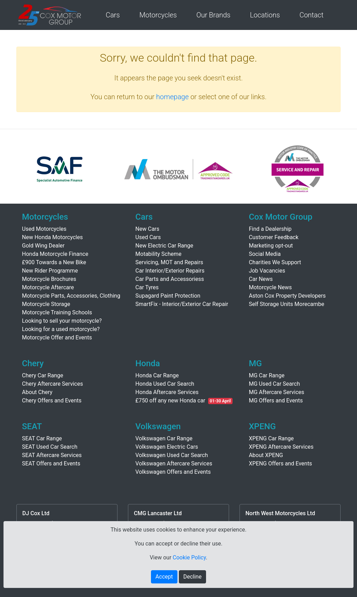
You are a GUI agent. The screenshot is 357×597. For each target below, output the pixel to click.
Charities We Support (275, 262)
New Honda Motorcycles (52, 237)
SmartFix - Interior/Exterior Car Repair (181, 304)
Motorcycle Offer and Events (57, 337)
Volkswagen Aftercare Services (173, 463)
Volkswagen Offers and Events (173, 472)
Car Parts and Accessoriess (169, 279)
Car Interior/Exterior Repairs (169, 270)
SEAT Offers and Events (51, 463)
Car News (261, 279)
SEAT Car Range (42, 438)
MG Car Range (266, 375)
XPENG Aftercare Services (281, 446)
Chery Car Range (42, 375)
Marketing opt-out (271, 245)
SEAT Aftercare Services (52, 455)
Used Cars (148, 237)
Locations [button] (265, 15)
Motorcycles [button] (158, 15)
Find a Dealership (270, 229)
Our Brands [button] (213, 15)
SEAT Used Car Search (49, 446)
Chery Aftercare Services (52, 383)
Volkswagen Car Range (163, 438)
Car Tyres (147, 287)
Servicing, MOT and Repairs (169, 262)
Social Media (265, 254)
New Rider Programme (50, 270)
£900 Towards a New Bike (54, 262)
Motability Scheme (158, 254)
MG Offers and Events (276, 400)
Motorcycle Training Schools (57, 312)
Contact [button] (311, 15)
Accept (164, 576)
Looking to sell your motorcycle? (62, 320)
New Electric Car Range (164, 245)
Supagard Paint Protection (167, 295)
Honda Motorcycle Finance (55, 254)
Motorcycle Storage (46, 304)
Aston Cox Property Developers (287, 295)
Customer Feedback (273, 237)
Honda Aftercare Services (166, 392)
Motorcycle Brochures (49, 279)
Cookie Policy (189, 557)
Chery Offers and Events (52, 400)
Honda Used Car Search (164, 383)
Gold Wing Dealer (43, 245)
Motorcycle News (270, 287)
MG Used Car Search (274, 383)
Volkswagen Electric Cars (166, 446)
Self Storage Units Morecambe (286, 304)
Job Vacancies (267, 270)
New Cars (147, 229)
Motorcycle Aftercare (48, 287)
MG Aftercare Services (276, 392)
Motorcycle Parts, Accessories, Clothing (71, 295)
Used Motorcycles (44, 229)
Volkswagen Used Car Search (171, 455)
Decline (192, 576)
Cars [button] (113, 15)
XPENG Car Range (271, 438)
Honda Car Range (156, 375)
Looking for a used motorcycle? (61, 329)
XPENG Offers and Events (280, 463)
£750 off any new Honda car (170, 400)
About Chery (37, 392)
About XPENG (266, 455)
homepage (172, 97)
